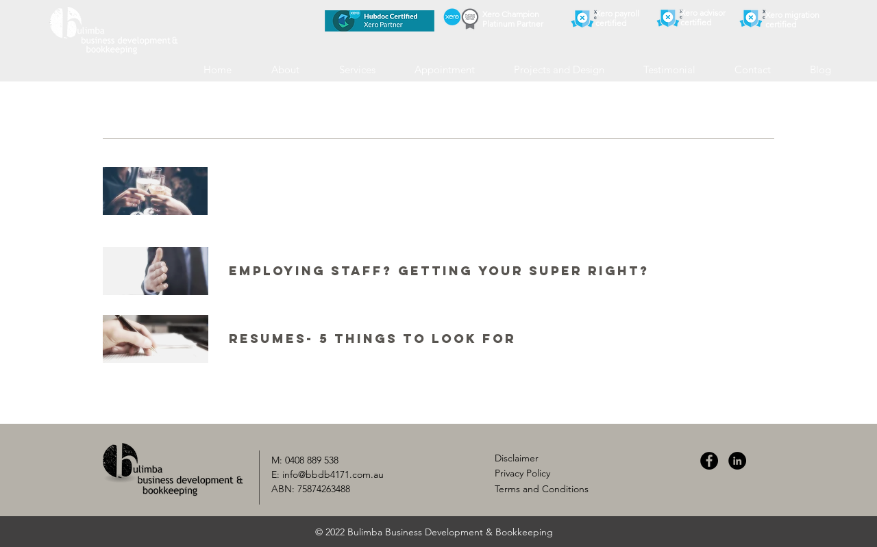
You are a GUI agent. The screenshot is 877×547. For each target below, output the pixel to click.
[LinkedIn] (737, 461)
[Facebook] (709, 461)
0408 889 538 (311, 460)
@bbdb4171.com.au (341, 474)
